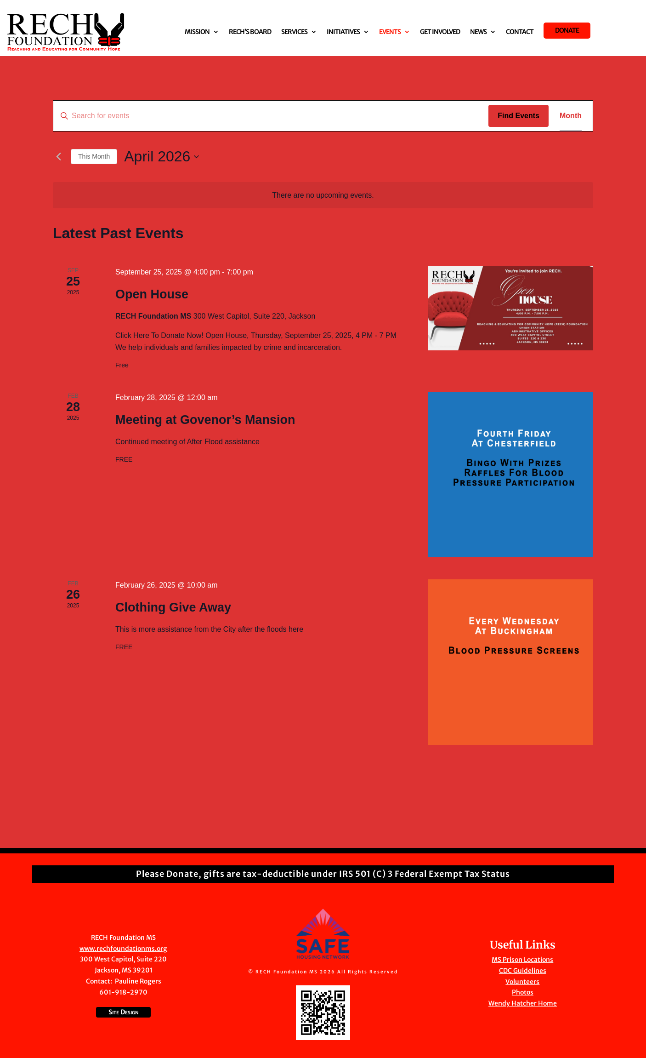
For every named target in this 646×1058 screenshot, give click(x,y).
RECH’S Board (250, 32)
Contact (519, 32)
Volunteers (522, 982)
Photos (522, 992)
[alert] (323, 195)
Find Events (518, 116)
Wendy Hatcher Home (522, 1003)
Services (294, 32)
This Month (94, 156)
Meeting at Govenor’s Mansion (205, 420)
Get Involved (440, 32)
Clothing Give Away (173, 607)
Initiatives (343, 32)
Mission (197, 32)
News (478, 32)
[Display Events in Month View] (571, 116)
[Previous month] (58, 156)
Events (390, 32)
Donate (567, 30)
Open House (151, 294)
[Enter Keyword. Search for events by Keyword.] (270, 116)
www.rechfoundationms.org (123, 948)
